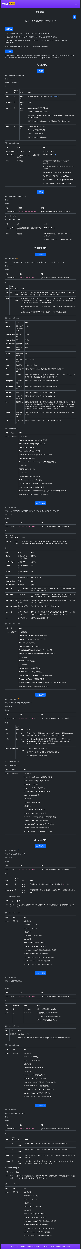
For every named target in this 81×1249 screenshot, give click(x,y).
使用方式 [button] (9, 29)
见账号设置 (13, 259)
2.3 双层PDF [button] (40, 695)
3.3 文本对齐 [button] (40, 1105)
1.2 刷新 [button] (40, 192)
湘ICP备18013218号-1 (64, 1246)
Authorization (50, 55)
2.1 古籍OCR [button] (40, 254)
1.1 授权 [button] (40, 71)
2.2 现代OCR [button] (40, 503)
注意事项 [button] (9, 51)
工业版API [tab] (40, 12)
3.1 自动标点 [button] (40, 846)
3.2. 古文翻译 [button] (40, 973)
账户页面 (54, 96)
